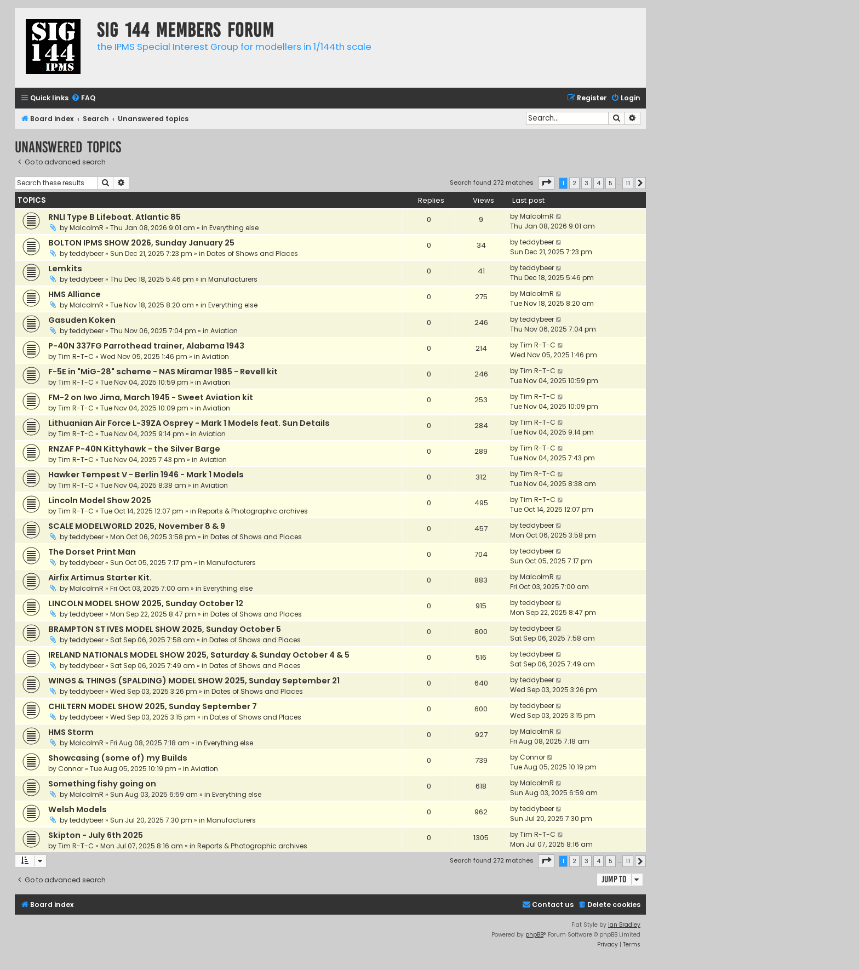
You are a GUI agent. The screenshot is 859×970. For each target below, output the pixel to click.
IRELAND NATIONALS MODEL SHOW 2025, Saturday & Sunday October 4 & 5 (199, 654)
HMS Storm (71, 732)
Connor (70, 768)
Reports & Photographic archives (253, 511)
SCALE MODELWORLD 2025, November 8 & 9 (136, 526)
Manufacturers (232, 279)
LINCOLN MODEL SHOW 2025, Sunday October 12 (145, 603)
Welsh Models (77, 809)
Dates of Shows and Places (252, 253)
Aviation (224, 330)
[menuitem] (83, 98)
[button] (546, 183)
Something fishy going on (102, 783)
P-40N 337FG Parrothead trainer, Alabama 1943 (146, 345)
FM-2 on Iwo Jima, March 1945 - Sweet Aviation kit (150, 397)
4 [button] (598, 183)
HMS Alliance (74, 294)
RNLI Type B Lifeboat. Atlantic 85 (114, 217)
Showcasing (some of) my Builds (117, 757)
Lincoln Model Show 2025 (99, 500)
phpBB (534, 935)
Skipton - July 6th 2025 (95, 835)
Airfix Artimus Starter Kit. (100, 577)
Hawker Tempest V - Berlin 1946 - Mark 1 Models (146, 474)
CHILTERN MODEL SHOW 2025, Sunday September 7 (152, 706)
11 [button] (628, 183)
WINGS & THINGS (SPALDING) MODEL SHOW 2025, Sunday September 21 (194, 680)
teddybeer (87, 253)
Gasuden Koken (82, 320)
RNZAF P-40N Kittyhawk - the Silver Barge (134, 448)
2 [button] (574, 183)
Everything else (234, 227)
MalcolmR (87, 227)
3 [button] (586, 183)
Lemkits (65, 268)
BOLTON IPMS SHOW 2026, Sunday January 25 (141, 242)
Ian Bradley (624, 925)
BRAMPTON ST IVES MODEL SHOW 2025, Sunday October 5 (164, 629)
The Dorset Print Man (92, 551)
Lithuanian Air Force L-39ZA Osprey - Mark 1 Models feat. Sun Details (189, 423)
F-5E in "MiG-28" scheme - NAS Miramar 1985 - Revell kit (163, 371)
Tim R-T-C (76, 356)
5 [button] (610, 183)
